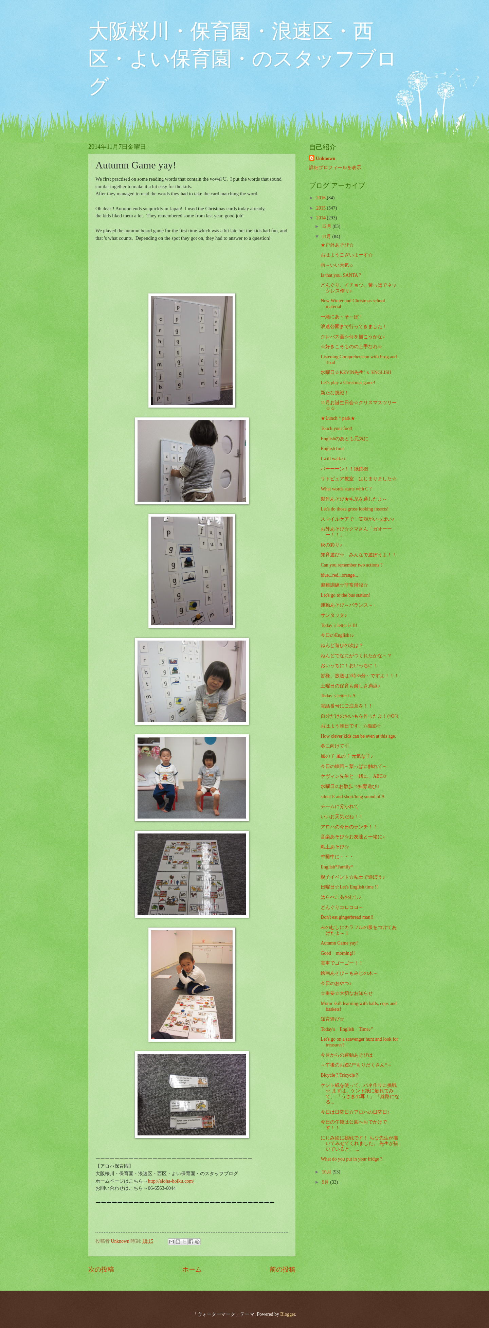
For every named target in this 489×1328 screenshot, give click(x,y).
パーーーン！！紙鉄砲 (344, 468)
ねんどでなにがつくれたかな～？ (356, 655)
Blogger (287, 1314)
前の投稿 (282, 1269)
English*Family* (337, 866)
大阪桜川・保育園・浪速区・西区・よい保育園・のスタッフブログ (242, 58)
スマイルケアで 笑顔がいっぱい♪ (357, 519)
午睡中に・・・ (337, 856)
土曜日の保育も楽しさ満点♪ (350, 685)
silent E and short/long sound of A (353, 796)
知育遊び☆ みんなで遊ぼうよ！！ (359, 554)
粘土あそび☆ (335, 846)
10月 (327, 1171)
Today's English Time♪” (347, 1029)
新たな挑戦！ (335, 392)
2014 (321, 217)
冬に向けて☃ (335, 746)
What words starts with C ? (346, 488)
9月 (326, 1182)
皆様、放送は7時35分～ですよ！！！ (360, 675)
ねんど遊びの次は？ (342, 645)
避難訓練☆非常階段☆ (344, 585)
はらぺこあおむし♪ (341, 897)
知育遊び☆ (332, 1019)
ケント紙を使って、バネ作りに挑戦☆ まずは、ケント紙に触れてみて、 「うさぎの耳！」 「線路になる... (360, 1094)
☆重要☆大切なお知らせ (347, 993)
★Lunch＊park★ (338, 418)
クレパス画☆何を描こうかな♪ (353, 336)
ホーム (192, 1269)
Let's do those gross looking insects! (354, 509)
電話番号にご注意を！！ (347, 705)
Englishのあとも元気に (344, 438)
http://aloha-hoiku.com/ (171, 1181)
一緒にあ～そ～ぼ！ (342, 316)
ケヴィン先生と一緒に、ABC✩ (353, 776)
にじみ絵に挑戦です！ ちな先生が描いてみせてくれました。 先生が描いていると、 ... (359, 1143)
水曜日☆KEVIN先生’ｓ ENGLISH (356, 372)
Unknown (326, 158)
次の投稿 (101, 1269)
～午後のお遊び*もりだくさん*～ (356, 1064)
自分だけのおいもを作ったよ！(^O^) (359, 716)
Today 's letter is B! (339, 625)
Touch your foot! (336, 428)
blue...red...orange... (339, 575)
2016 (321, 197)
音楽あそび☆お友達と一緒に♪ (353, 836)
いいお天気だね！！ (342, 816)
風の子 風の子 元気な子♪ (347, 756)
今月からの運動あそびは (347, 1055)
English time (332, 448)
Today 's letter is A (338, 695)
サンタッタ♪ (334, 615)
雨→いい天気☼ (337, 265)
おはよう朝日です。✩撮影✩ (351, 726)
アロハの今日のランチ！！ (349, 826)
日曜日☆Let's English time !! (349, 887)
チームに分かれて (340, 806)
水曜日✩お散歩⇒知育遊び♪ (350, 786)
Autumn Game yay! (339, 943)
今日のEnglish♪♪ (337, 635)
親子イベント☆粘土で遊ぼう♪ (353, 877)
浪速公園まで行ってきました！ (354, 326)
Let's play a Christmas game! (348, 382)
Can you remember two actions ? (351, 565)
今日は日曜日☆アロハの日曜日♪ (355, 1112)
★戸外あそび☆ (337, 245)
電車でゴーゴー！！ (342, 963)
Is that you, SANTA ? (341, 275)
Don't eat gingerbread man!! (347, 917)
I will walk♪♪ (333, 458)
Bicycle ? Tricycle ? (339, 1075)
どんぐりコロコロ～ (342, 907)
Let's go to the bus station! (345, 595)
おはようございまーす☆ (347, 254)
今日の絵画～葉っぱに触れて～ (354, 766)
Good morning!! (338, 953)
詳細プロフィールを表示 (335, 167)
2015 (321, 208)
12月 (327, 226)
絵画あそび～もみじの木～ (349, 973)
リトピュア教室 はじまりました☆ (359, 478)
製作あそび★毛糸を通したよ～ (354, 499)
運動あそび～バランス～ (347, 605)
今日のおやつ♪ (336, 983)
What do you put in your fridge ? (351, 1159)
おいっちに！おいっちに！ (349, 665)
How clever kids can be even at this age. (358, 736)
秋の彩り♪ (331, 545)
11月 (327, 236)
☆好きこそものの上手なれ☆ (351, 346)
